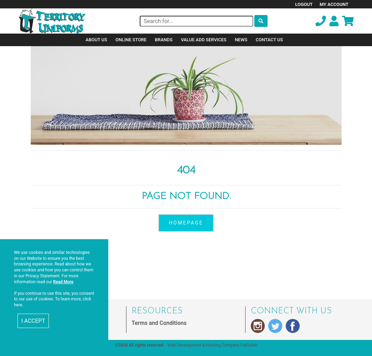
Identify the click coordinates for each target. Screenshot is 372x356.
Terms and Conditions (159, 323)
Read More (63, 281)
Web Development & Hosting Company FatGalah (212, 345)
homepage (186, 223)
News (241, 39)
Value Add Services (203, 39)
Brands (164, 39)
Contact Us (269, 39)
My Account (334, 4)
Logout (304, 4)
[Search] (196, 21)
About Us (96, 39)
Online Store (131, 39)
